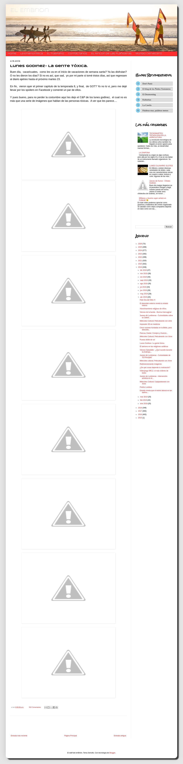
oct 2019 (143, 277)
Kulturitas (147, 100)
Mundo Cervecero (149, 54)
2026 (140, 244)
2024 (140, 250)
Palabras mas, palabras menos (155, 110)
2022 (140, 257)
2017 (140, 411)
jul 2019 (143, 287)
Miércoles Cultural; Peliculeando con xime (156, 321)
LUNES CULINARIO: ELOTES (161, 166)
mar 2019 (144, 397)
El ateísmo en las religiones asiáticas (154, 346)
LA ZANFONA (144, 153)
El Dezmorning (149, 94)
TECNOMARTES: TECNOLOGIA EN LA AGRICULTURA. (157, 135)
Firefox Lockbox (146, 387)
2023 (140, 254)
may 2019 (144, 294)
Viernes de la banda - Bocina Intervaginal (155, 312)
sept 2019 (144, 280)
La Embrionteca (31, 54)
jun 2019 (143, 290)
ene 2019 (144, 404)
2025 (140, 247)
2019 (140, 267)
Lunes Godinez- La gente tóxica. (152, 343)
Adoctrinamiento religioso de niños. (153, 309)
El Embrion (29, 10)
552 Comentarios (35, 707)
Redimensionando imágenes (151, 364)
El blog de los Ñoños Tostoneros (157, 89)
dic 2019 (143, 270)
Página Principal (70, 736)
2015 (140, 418)
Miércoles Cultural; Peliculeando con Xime (156, 336)
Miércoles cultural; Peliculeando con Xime (156, 361)
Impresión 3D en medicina (150, 324)
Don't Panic (148, 83)
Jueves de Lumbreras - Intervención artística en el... (153, 377)
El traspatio (55, 54)
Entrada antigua (120, 736)
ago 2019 (144, 284)
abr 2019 (144, 297)
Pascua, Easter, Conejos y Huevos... (154, 333)
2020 (140, 264)
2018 (140, 408)
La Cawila (147, 105)
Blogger (112, 753)
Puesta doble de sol (147, 340)
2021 (140, 261)
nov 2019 (144, 273)
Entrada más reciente (19, 736)
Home (12, 54)
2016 (140, 414)
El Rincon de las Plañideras (111, 54)
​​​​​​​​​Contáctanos (77, 54)
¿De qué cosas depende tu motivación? (155, 367)
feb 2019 (143, 400)
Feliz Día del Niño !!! (147, 300)
